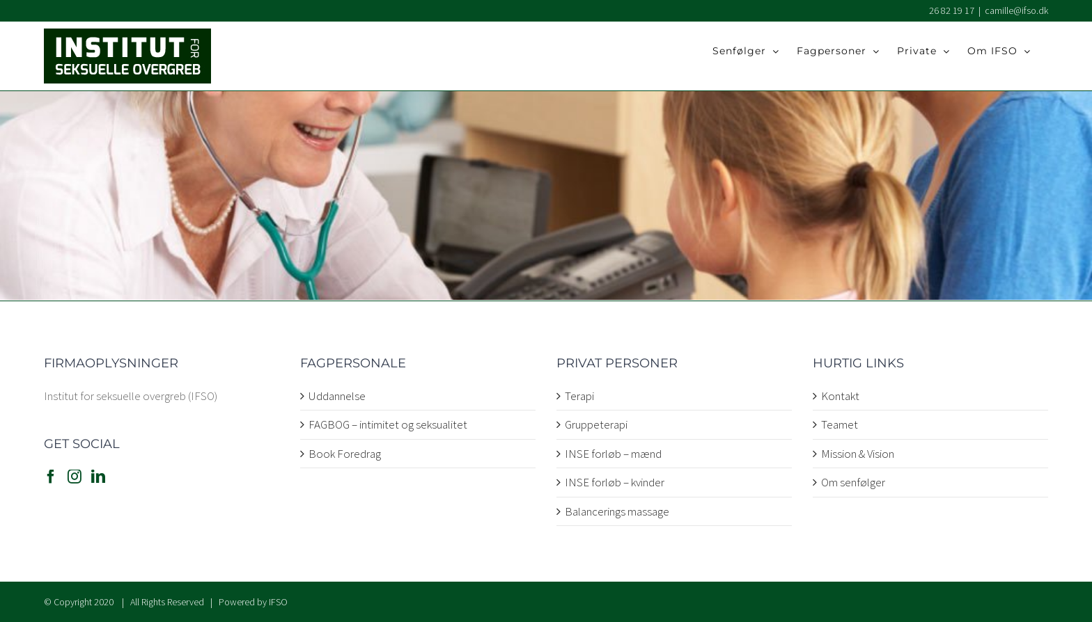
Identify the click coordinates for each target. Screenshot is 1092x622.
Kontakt (840, 396)
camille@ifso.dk (1016, 10)
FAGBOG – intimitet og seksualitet (388, 424)
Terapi (579, 396)
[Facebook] (51, 477)
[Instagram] (74, 477)
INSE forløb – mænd (613, 454)
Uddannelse (337, 396)
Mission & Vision (857, 454)
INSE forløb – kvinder (614, 482)
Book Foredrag (345, 454)
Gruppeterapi (596, 424)
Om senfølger (853, 482)
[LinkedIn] (98, 477)
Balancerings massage (617, 511)
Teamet (839, 424)
